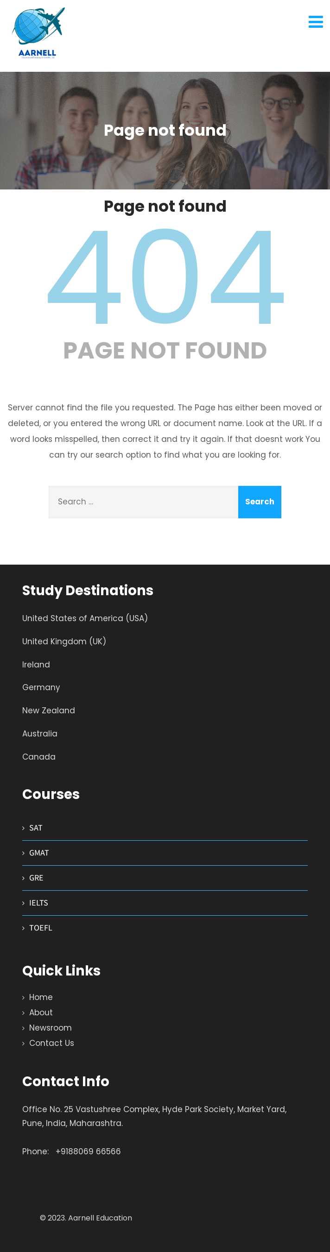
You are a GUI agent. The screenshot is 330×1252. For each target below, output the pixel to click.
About (41, 1012)
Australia (39, 733)
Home (41, 997)
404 (165, 278)
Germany (41, 687)
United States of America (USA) (85, 618)
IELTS (38, 902)
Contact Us (51, 1043)
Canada (39, 756)
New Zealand (48, 710)
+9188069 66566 (88, 1151)
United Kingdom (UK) (64, 641)
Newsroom (50, 1027)
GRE (36, 877)
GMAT (39, 852)
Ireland (36, 664)
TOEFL (40, 927)
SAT (36, 827)
